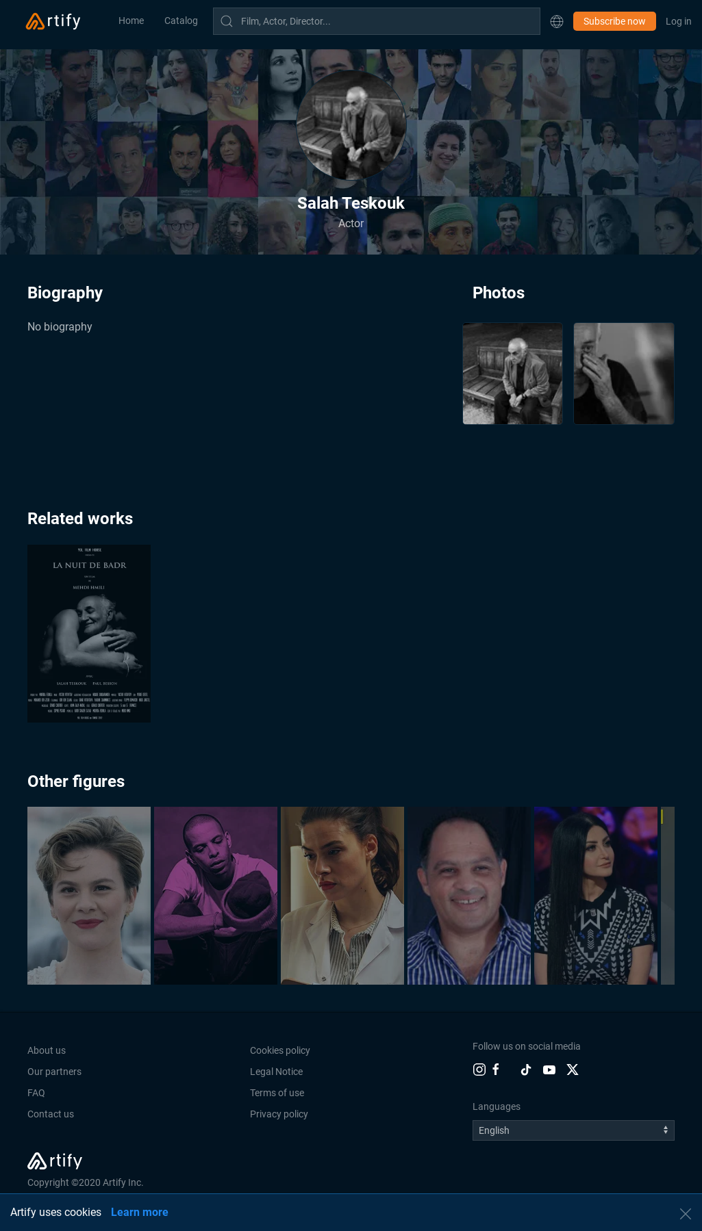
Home (131, 20)
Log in (679, 21)
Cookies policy (280, 1050)
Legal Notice (276, 1071)
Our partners (54, 1071)
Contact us (50, 1114)
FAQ (36, 1092)
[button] (557, 21)
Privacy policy (279, 1114)
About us (46, 1050)
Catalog (181, 20)
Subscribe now (615, 21)
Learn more (139, 1212)
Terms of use (277, 1092)
